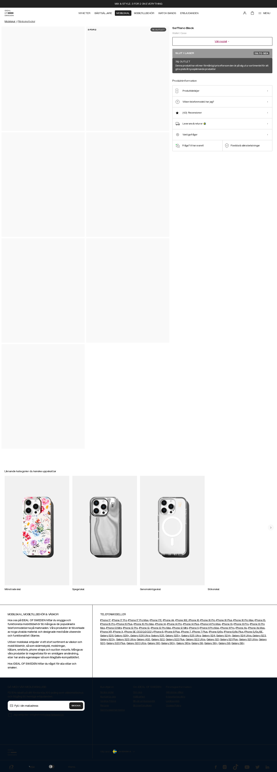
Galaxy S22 (158, 639)
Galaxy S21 (213, 639)
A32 (147, 639)
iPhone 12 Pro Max (161, 628)
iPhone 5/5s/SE (253, 631)
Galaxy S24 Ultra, (242, 635)
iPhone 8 (158, 631)
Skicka (76, 706)
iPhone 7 (186, 631)
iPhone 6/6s (216, 631)
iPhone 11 (194, 628)
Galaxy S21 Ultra (248, 639)
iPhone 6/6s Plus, (234, 631)
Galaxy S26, (107, 635)
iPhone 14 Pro (174, 624)
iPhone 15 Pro (107, 624)
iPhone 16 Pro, (208, 620)
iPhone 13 (227, 624)
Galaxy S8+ (237, 643)
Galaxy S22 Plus (175, 639)
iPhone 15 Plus (124, 624)
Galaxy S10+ (168, 643)
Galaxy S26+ (121, 635)
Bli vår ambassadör (144, 701)
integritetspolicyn (54, 714)
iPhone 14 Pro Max (210, 624)
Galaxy (141, 639)
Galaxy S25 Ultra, (191, 635)
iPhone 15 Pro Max (144, 624)
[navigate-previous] (271, 527)
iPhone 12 (144, 628)
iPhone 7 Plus (200, 631)
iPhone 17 (105, 620)
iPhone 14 (160, 624)
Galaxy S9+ (210, 643)
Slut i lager (222, 53)
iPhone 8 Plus (172, 631)
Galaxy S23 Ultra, (126, 639)
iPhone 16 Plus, (224, 620)
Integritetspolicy (175, 696)
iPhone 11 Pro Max (209, 628)
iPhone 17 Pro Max (138, 620)
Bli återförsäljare (142, 705)
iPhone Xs (241, 628)
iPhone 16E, (182, 620)
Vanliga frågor (108, 701)
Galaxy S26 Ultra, (140, 635)
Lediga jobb (172, 701)
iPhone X (118, 631)
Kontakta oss (108, 696)
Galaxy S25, (158, 635)
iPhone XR (106, 631)
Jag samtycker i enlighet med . (38, 714)
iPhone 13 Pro (241, 624)
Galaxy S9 (197, 643)
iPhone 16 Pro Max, (243, 620)
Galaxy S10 (154, 643)
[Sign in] (245, 13)
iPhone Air (168, 620)
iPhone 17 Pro (119, 620)
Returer (104, 705)
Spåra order (107, 692)
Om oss (137, 692)
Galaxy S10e (183, 643)
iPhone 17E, (156, 620)
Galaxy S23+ (107, 639)
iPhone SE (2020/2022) (138, 631)
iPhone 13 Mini (114, 628)
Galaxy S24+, (223, 635)
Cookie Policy (173, 705)
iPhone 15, (260, 620)
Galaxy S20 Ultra (136, 643)
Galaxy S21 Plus (229, 639)
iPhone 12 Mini (180, 628)
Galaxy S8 (224, 643)
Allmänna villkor (175, 692)
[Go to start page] (9, 13)
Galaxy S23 (259, 635)
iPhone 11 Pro (227, 628)
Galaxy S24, (209, 635)
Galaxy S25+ (172, 635)
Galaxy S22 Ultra (195, 639)
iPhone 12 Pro (130, 628)
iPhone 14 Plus (191, 624)
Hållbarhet (139, 696)
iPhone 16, (194, 620)
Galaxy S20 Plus (115, 643)
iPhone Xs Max (256, 628)
